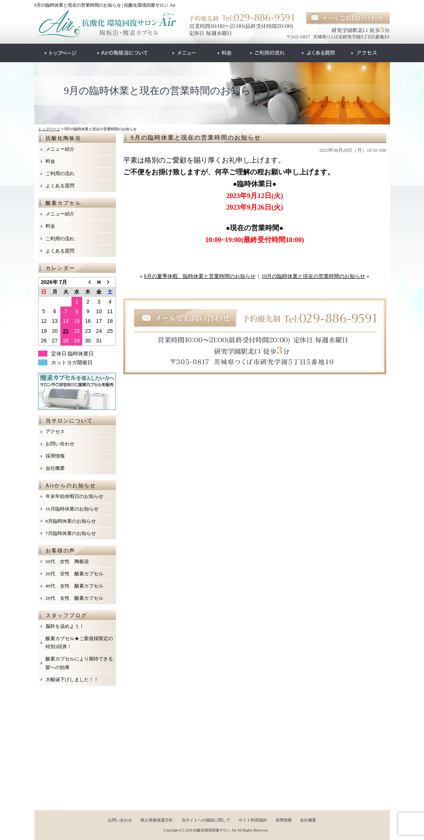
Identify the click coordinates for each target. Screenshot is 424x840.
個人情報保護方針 (156, 820)
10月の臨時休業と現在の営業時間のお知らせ (313, 276)
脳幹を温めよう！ (65, 626)
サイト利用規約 (252, 820)
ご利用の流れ (60, 173)
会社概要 (55, 468)
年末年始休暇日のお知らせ (74, 496)
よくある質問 (60, 185)
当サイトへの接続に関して (205, 820)
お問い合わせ (60, 443)
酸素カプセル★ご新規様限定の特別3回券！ (79, 642)
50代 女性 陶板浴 (67, 561)
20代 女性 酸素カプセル (74, 573)
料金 (50, 161)
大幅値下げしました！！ (72, 679)
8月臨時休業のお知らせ (71, 521)
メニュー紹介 (60, 149)
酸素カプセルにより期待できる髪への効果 (79, 663)
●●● (60, 53)
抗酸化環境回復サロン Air (214, 830)
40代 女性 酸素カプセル (74, 586)
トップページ (49, 129)
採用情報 (55, 456)
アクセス (55, 431)
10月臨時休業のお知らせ (72, 509)
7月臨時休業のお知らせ (71, 533)
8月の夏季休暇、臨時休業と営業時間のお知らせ (200, 276)
